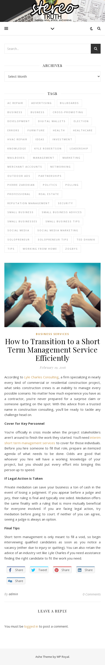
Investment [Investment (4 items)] (62, 139)
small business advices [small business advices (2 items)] (62, 212)
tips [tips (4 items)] (11, 248)
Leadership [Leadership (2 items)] (79, 148)
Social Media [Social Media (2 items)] (18, 230)
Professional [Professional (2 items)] (19, 194)
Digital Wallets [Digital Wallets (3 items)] (52, 121)
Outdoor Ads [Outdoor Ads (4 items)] (18, 175)
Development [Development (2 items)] (18, 121)
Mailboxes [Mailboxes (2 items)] (16, 157)
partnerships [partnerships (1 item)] (50, 175)
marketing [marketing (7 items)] (71, 157)
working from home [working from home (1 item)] (40, 248)
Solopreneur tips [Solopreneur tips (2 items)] (53, 239)
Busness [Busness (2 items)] (38, 112)
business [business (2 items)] (15, 112)
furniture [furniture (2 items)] (36, 130)
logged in (31, 626)
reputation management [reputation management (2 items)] (28, 203)
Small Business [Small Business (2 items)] (20, 212)
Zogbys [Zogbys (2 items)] (71, 248)
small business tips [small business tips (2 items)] (63, 221)
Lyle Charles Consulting (41, 377)
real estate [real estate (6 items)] (49, 194)
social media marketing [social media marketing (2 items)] (57, 230)
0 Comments (92, 594)
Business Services (52, 334)
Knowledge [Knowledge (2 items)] (16, 148)
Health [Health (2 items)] (59, 130)
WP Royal (63, 657)
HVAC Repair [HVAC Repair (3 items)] (17, 139)
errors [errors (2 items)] (13, 130)
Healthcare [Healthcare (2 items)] (83, 130)
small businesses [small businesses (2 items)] (22, 221)
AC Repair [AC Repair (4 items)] (15, 103)
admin (13, 594)
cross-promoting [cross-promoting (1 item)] (68, 112)
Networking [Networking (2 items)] (60, 166)
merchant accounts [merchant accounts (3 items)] (24, 166)
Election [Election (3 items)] (81, 121)
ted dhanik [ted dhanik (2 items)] (86, 239)
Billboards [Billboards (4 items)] (69, 103)
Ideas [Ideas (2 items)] (39, 139)
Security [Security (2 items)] (65, 203)
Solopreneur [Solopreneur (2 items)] (18, 239)
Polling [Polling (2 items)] (72, 184)
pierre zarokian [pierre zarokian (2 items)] (21, 184)
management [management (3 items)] (43, 157)
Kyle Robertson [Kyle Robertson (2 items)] (48, 148)
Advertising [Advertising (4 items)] (41, 103)
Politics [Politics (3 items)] (50, 184)
